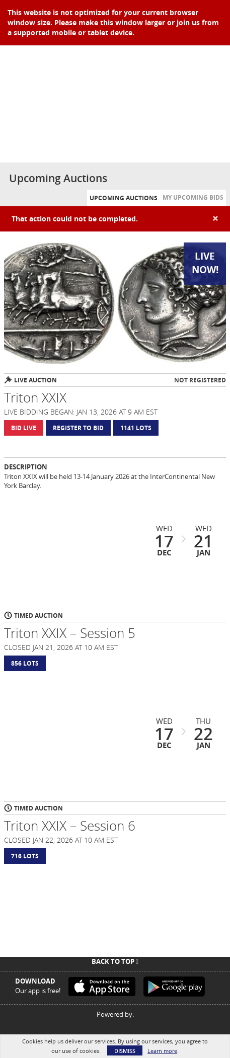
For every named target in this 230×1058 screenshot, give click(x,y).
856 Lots (25, 663)
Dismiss (124, 1050)
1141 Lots (135, 428)
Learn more (162, 1050)
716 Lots (25, 856)
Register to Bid (78, 428)
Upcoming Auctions (124, 198)
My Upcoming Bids (193, 197)
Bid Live (23, 428)
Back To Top (115, 961)
